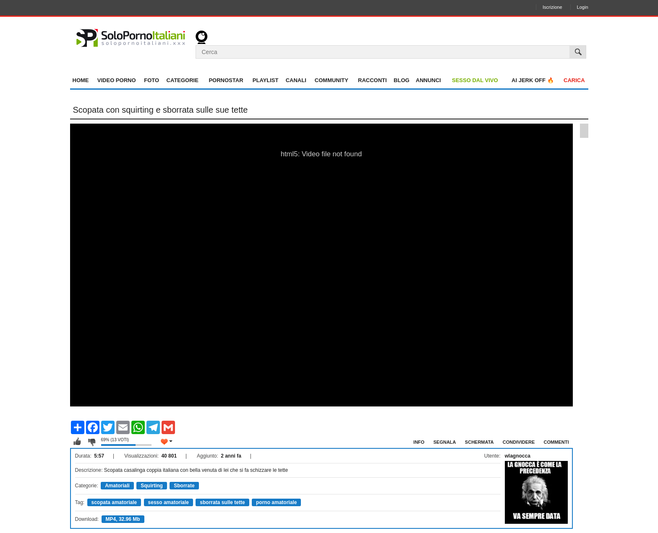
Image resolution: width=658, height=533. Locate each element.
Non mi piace (91, 441)
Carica (574, 80)
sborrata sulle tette (222, 502)
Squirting (152, 486)
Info (418, 442)
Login (582, 7)
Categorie (182, 80)
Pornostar (226, 80)
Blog (402, 80)
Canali (296, 80)
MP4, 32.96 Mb (123, 519)
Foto (151, 80)
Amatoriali (117, 486)
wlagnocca (517, 456)
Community (331, 80)
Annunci (428, 80)
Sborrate (184, 486)
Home (81, 80)
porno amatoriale (276, 502)
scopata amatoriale (114, 502)
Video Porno (116, 80)
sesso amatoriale (168, 502)
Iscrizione (552, 7)
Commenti (556, 442)
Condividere (519, 442)
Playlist (266, 80)
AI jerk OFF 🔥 (533, 80)
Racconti (372, 80)
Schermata (479, 442)
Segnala (444, 442)
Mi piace (77, 441)
